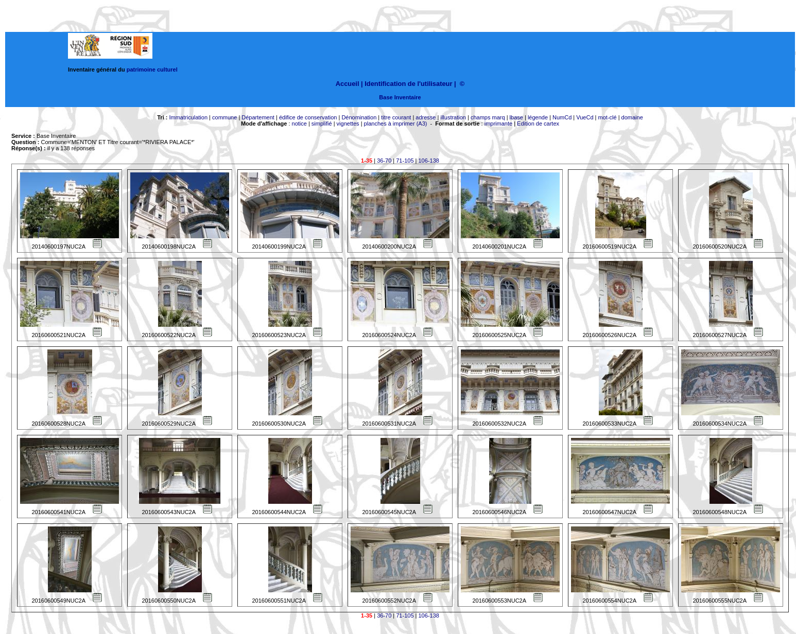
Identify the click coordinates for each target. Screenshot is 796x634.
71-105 (404, 160)
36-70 (384, 160)
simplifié (322, 123)
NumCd (562, 117)
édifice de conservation (308, 117)
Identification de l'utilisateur (408, 83)
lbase (516, 117)
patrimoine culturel (152, 69)
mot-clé (607, 117)
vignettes (348, 123)
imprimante (498, 123)
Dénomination (358, 117)
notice (299, 123)
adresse (426, 117)
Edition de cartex (538, 123)
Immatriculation (188, 117)
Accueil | (349, 83)
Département (257, 117)
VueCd (584, 117)
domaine (632, 117)
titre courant (396, 117)
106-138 (429, 160)
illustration (453, 117)
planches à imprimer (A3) (395, 123)
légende (538, 117)
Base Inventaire (400, 97)
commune (224, 117)
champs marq (488, 117)
